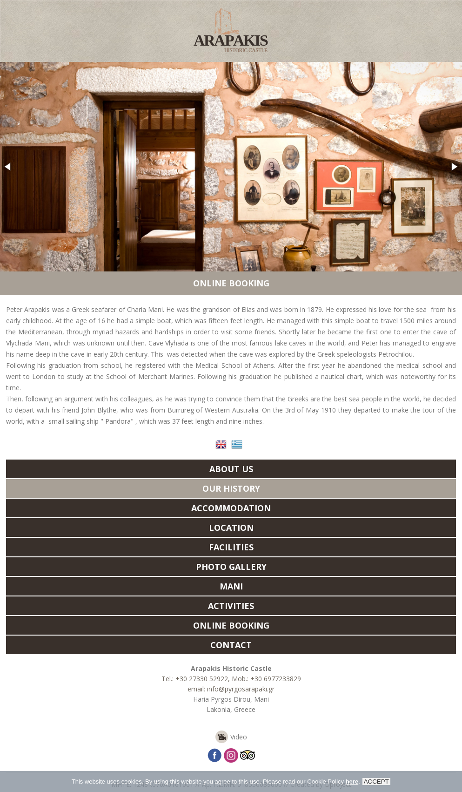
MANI (231, 586)
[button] (8, 166)
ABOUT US (231, 468)
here (352, 782)
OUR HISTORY (231, 488)
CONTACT (231, 644)
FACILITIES (231, 547)
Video (238, 736)
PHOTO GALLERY (231, 566)
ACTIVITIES (231, 605)
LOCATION (231, 527)
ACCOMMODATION (231, 508)
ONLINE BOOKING (231, 283)
